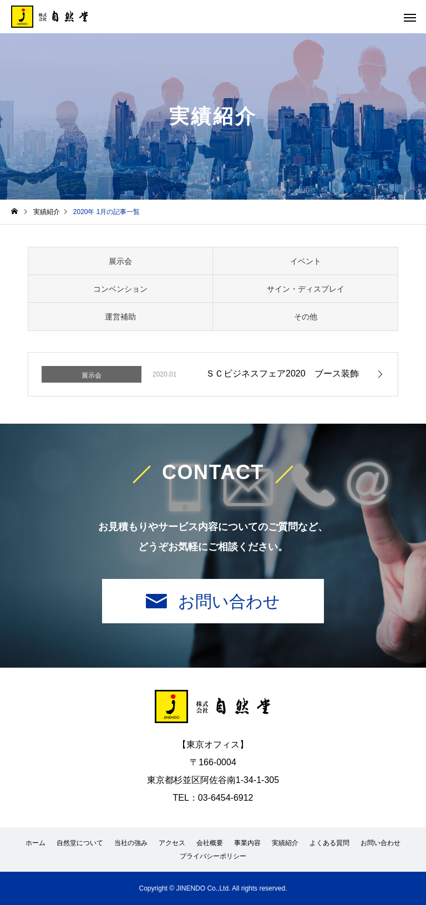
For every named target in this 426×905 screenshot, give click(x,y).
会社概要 (209, 843)
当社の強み (131, 843)
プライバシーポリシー (213, 856)
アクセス (172, 843)
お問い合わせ (229, 601)
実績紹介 (285, 843)
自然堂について (80, 843)
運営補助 (120, 316)
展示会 (120, 261)
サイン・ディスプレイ (305, 288)
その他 (305, 316)
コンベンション (120, 288)
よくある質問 (329, 843)
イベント (305, 261)
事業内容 (247, 843)
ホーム (35, 843)
